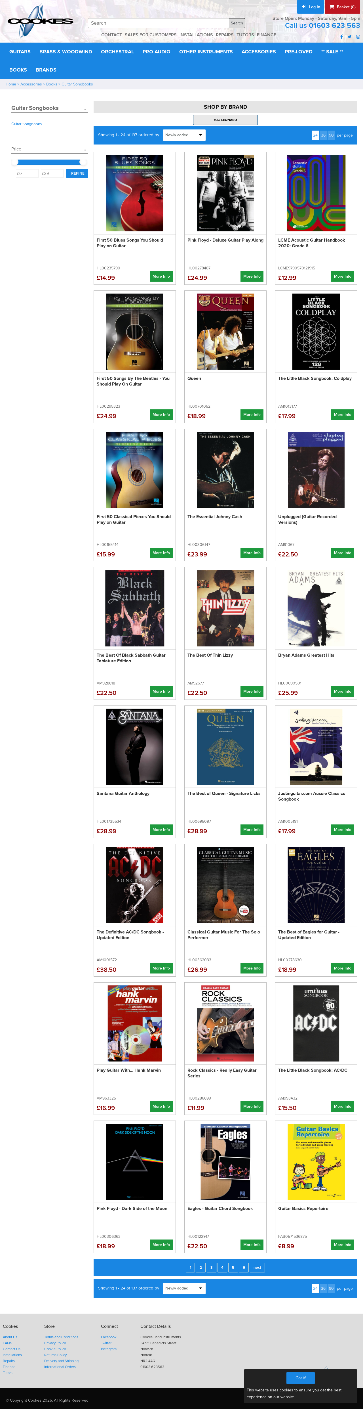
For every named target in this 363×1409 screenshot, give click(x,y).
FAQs (7, 1341)
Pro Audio (162, 51)
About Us (10, 1335)
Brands (81, 69)
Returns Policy (56, 1352)
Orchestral (122, 51)
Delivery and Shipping (62, 1358)
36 (324, 134)
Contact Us (12, 1346)
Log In (309, 7)
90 (332, 134)
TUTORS (249, 35)
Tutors (8, 1369)
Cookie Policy (55, 1346)
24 (316, 134)
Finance (9, 1363)
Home (11, 83)
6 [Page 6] (244, 1266)
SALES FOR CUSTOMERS (148, 35)
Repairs (9, 1358)
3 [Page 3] (212, 1266)
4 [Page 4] (222, 1266)
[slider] (14, 161)
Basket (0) (342, 6)
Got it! (300, 1378)
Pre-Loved (312, 51)
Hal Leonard (225, 119)
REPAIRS (227, 35)
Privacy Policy (55, 1341)
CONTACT (106, 35)
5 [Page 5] (233, 1266)
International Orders (60, 1363)
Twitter (107, 1341)
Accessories (269, 51)
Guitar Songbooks (78, 83)
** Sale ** (21, 69)
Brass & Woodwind (68, 51)
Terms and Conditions (61, 1335)
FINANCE (271, 35)
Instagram (110, 1346)
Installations (12, 1352)
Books (52, 69)
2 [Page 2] (201, 1266)
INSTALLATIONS (197, 35)
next (257, 1266)
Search (237, 23)
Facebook (110, 1335)
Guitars (20, 51)
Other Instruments (214, 51)
